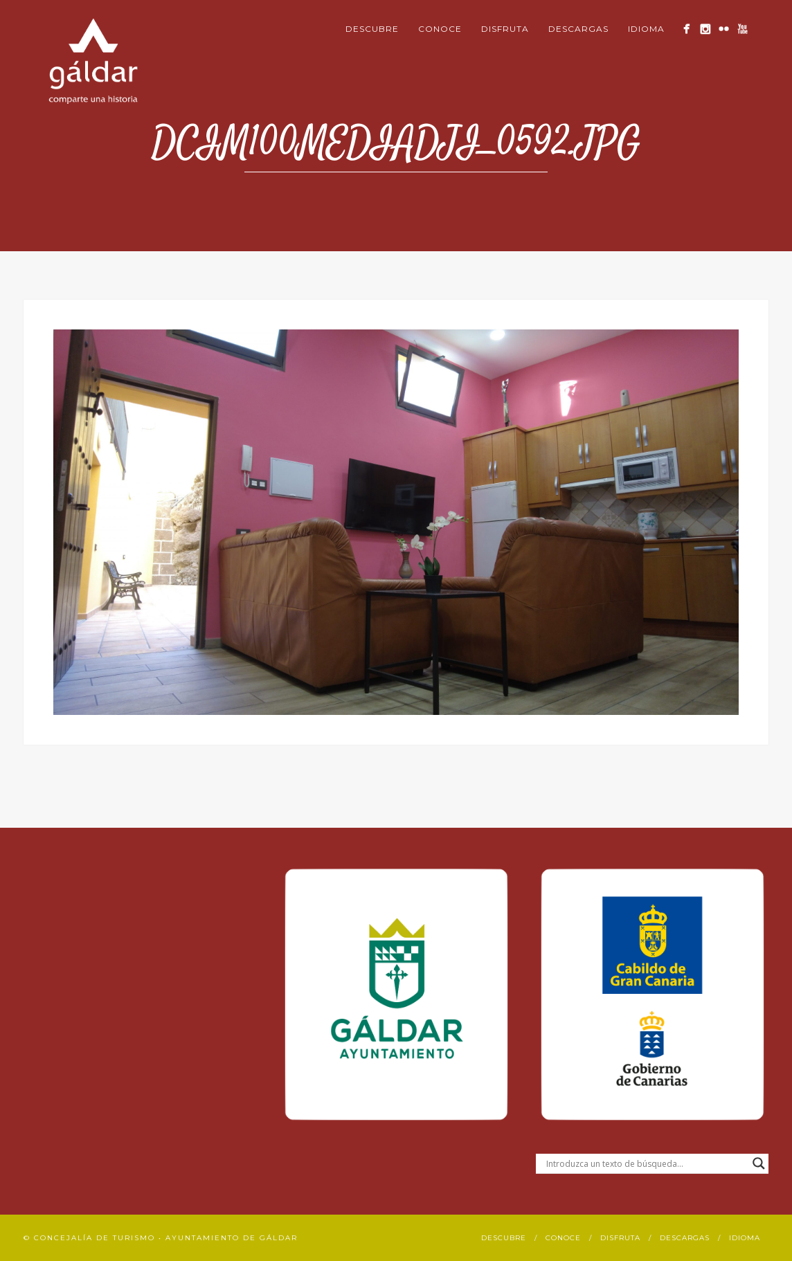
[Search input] (646, 1163)
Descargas (578, 29)
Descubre (372, 29)
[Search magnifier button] (758, 1163)
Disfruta (505, 29)
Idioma (646, 29)
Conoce (440, 29)
